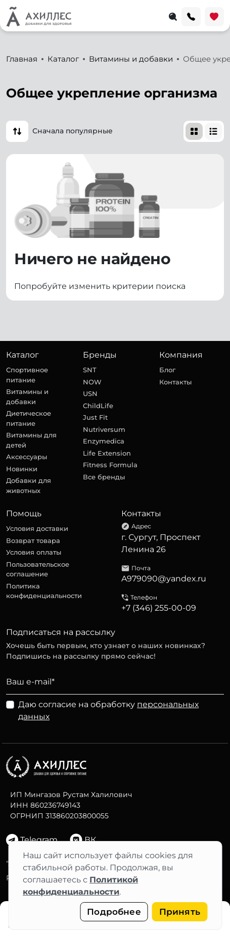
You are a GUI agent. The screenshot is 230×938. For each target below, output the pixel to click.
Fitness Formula (110, 465)
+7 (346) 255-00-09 (158, 608)
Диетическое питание (28, 418)
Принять (179, 912)
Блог (167, 370)
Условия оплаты (33, 552)
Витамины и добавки (27, 396)
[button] (17, 131)
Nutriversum (104, 429)
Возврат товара (33, 540)
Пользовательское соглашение (37, 569)
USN (90, 393)
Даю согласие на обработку (108, 710)
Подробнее (114, 912)
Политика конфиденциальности (44, 591)
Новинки (21, 469)
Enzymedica (103, 441)
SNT (90, 370)
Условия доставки (37, 528)
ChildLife (98, 406)
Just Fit (95, 417)
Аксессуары (26, 457)
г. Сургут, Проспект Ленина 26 (161, 543)
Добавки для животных (28, 485)
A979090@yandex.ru (163, 578)
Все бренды (104, 477)
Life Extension (107, 453)
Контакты (175, 382)
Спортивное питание (27, 375)
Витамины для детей (31, 440)
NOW (92, 382)
